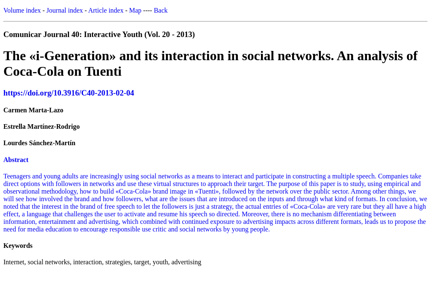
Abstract (16, 159)
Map (135, 10)
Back (161, 10)
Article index (105, 10)
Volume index (22, 10)
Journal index (64, 10)
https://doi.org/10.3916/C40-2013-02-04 (68, 92)
